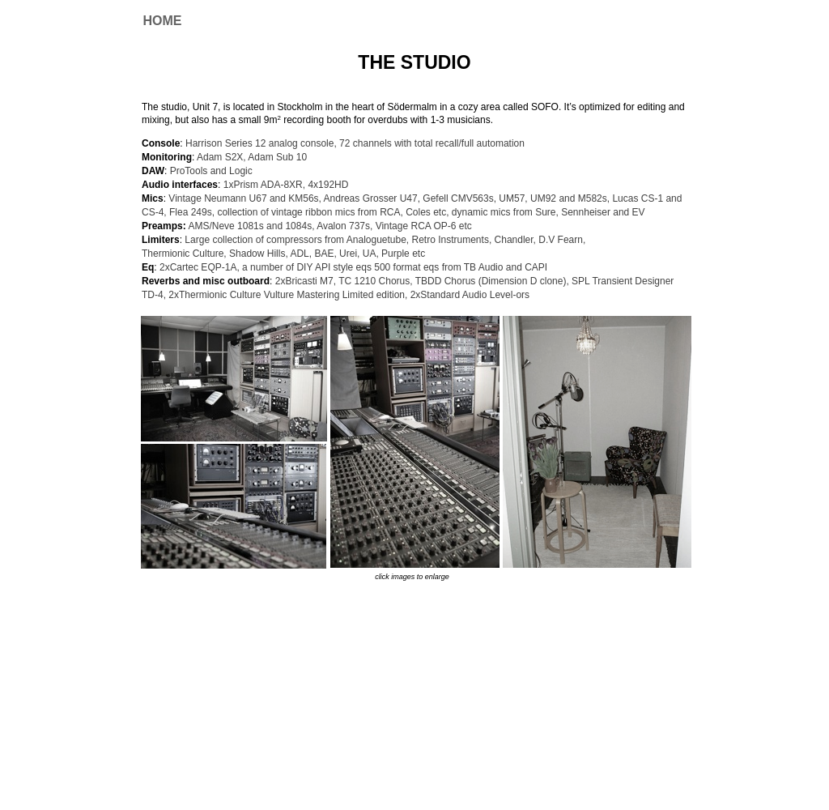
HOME (162, 21)
